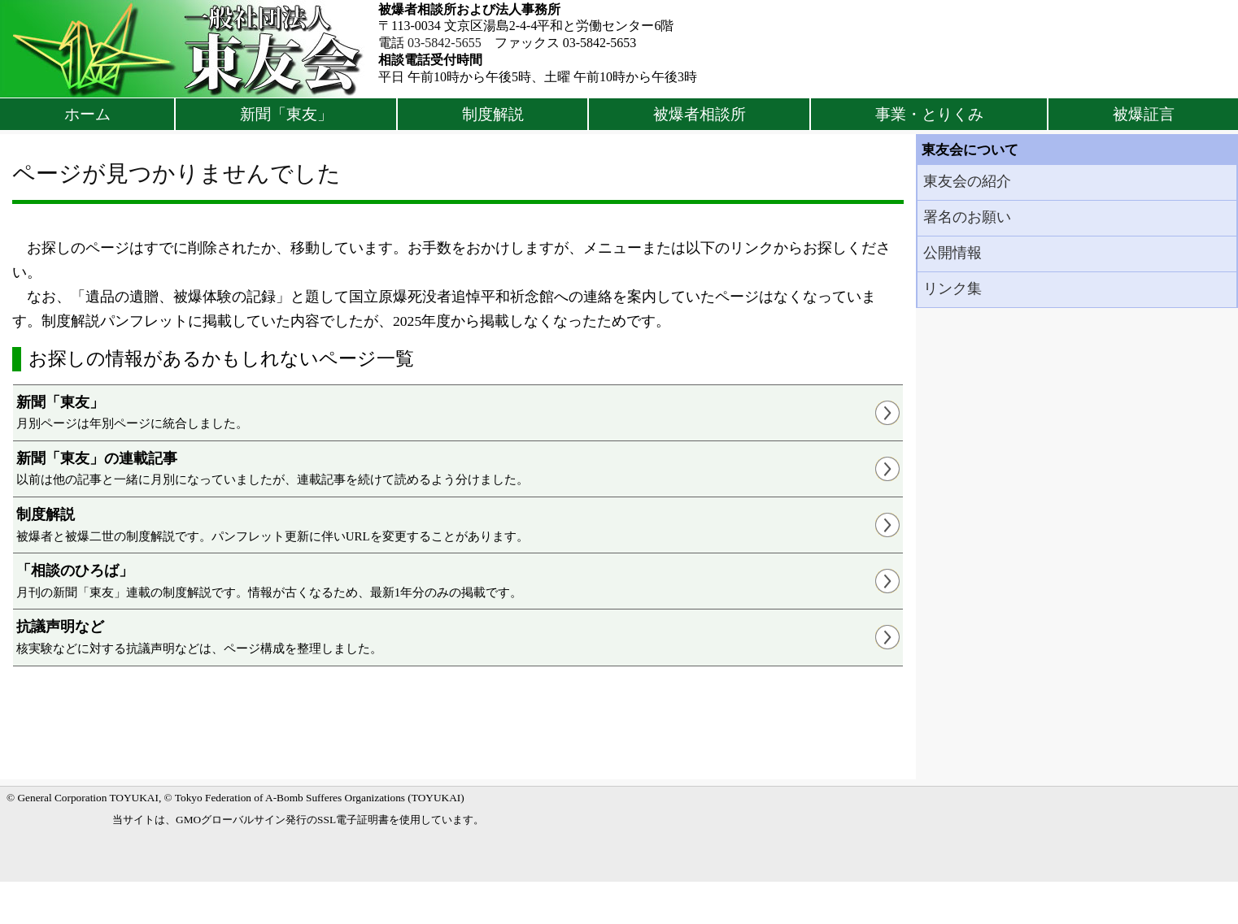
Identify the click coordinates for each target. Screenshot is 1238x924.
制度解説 (493, 114)
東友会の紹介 (967, 181)
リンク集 (952, 288)
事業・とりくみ (929, 114)
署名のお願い (967, 217)
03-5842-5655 (445, 43)
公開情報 (952, 253)
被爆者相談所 (699, 114)
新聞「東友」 (286, 114)
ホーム (87, 114)
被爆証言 (1144, 114)
